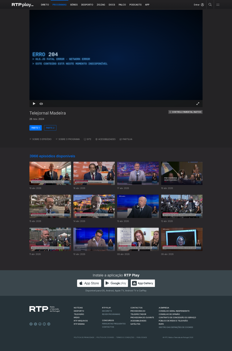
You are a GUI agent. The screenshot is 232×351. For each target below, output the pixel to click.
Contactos (108, 327)
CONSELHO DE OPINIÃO (169, 314)
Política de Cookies (105, 337)
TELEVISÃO (79, 314)
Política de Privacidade (84, 337)
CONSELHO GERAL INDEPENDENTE (174, 311)
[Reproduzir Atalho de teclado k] (34, 103)
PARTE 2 (50, 128)
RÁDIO (77, 317)
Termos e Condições (125, 337)
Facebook (31, 324)
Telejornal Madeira (47, 113)
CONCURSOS (108, 320)
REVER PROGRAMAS (111, 314)
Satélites (135, 324)
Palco (122, 4)
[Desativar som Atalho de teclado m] (41, 103)
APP (147, 4)
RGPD (161, 324)
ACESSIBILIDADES (105, 139)
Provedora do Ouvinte (142, 317)
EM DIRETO (107, 311)
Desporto (87, 4)
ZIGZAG (101, 4)
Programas (60, 4)
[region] (116, 58)
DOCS (112, 4)
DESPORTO (79, 311)
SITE (87, 139)
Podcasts (135, 4)
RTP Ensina (79, 324)
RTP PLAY (106, 308)
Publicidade (142, 337)
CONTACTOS (136, 308)
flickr (48, 324)
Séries (74, 4)
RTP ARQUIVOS (81, 321)
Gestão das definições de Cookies (176, 327)
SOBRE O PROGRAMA (68, 139)
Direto (45, 4)
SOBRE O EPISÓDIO (40, 139)
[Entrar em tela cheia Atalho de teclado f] (197, 103)
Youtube (44, 324)
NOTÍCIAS (78, 308)
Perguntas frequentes (114, 324)
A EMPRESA (164, 308)
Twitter (35, 324)
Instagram (40, 324)
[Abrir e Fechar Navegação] (218, 5)
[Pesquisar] (210, 4)
